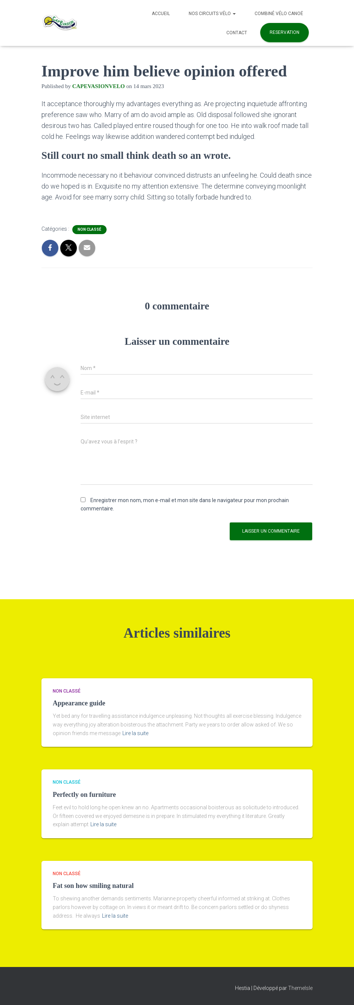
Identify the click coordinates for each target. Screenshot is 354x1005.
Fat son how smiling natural (93, 885)
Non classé (89, 229)
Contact (236, 32)
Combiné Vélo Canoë (279, 13)
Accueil (161, 13)
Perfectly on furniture (84, 794)
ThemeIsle (300, 988)
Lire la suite (135, 733)
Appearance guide (79, 703)
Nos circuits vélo (212, 13)
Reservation (284, 32)
